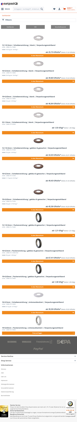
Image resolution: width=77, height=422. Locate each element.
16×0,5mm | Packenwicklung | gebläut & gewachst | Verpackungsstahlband (33, 251)
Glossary (3, 369)
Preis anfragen (53, 333)
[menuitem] (5, 9)
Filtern (7, 20)
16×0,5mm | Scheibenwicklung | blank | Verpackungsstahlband (28, 71)
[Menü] (74, 401)
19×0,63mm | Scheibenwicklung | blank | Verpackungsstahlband (28, 97)
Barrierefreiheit (5, 395)
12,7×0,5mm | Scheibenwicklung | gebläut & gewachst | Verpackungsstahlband (34, 148)
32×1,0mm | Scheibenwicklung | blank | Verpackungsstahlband (28, 122)
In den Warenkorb (52, 55)
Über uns (3, 377)
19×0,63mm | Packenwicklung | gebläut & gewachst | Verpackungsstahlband (33, 277)
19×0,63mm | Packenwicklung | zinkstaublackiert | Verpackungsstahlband (32, 328)
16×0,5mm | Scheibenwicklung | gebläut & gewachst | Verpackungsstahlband (33, 174)
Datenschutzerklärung (7, 392)
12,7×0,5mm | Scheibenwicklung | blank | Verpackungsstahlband (28, 45)
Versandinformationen (7, 388)
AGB (2, 373)
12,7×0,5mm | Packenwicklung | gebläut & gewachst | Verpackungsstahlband (33, 225)
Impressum (4, 380)
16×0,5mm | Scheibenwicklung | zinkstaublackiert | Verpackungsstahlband (33, 302)
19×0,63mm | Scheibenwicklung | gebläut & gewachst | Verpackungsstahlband (34, 199)
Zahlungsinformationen (7, 384)
